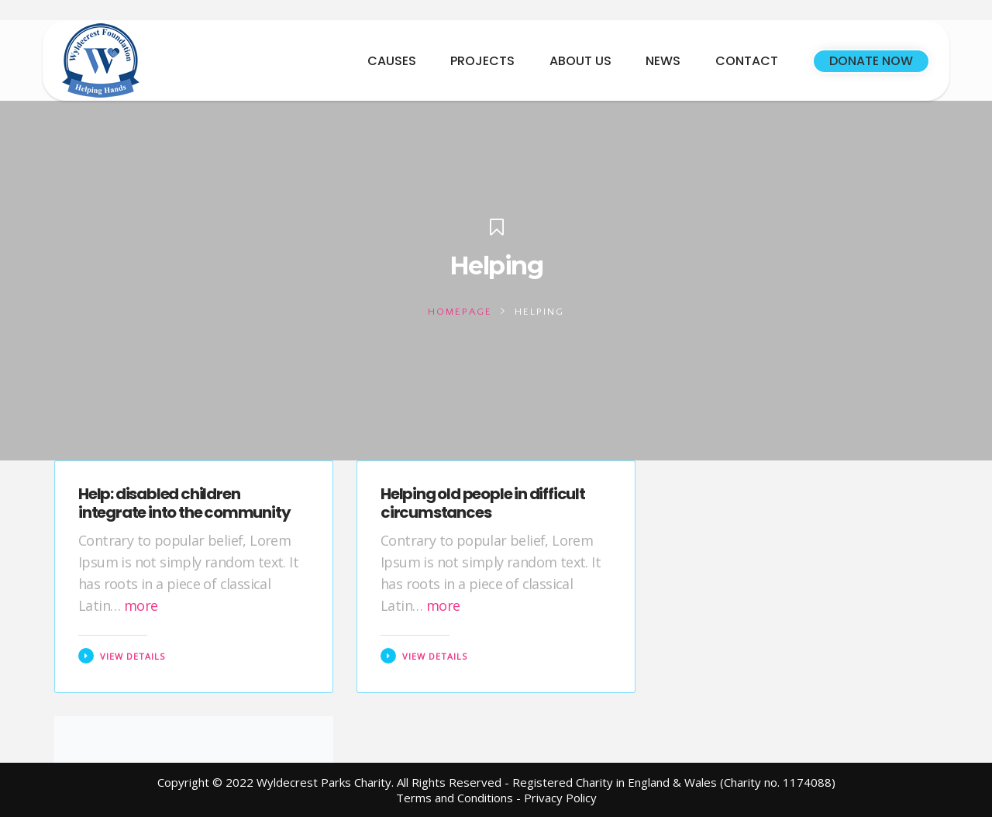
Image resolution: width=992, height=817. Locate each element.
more (141, 605)
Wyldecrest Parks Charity (324, 782)
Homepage (460, 311)
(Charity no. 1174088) (777, 782)
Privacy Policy (560, 797)
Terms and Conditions (454, 797)
